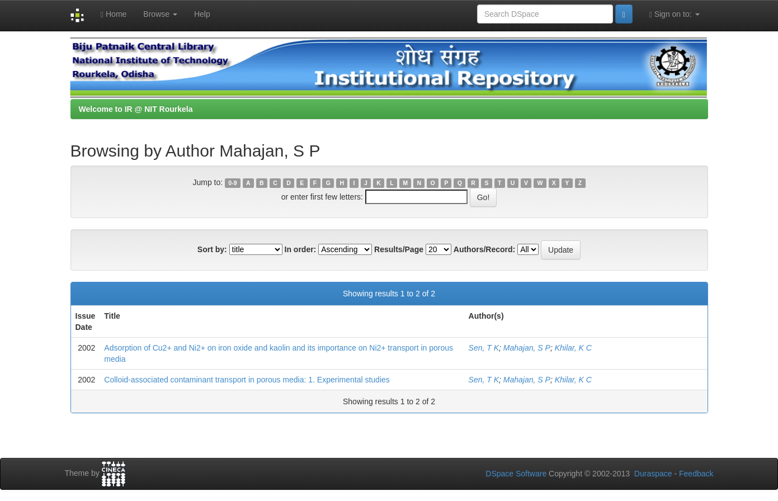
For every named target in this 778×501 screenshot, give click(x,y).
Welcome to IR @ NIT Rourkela (136, 109)
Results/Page (398, 249)
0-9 (232, 182)
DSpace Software (515, 473)
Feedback (696, 473)
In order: (301, 249)
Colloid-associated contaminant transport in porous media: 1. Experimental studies (247, 379)
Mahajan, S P (526, 347)
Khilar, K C (573, 347)
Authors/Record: (484, 249)
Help (202, 14)
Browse (160, 14)
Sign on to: (674, 14)
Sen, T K (484, 347)
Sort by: (212, 249)
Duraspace (653, 473)
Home (113, 14)
